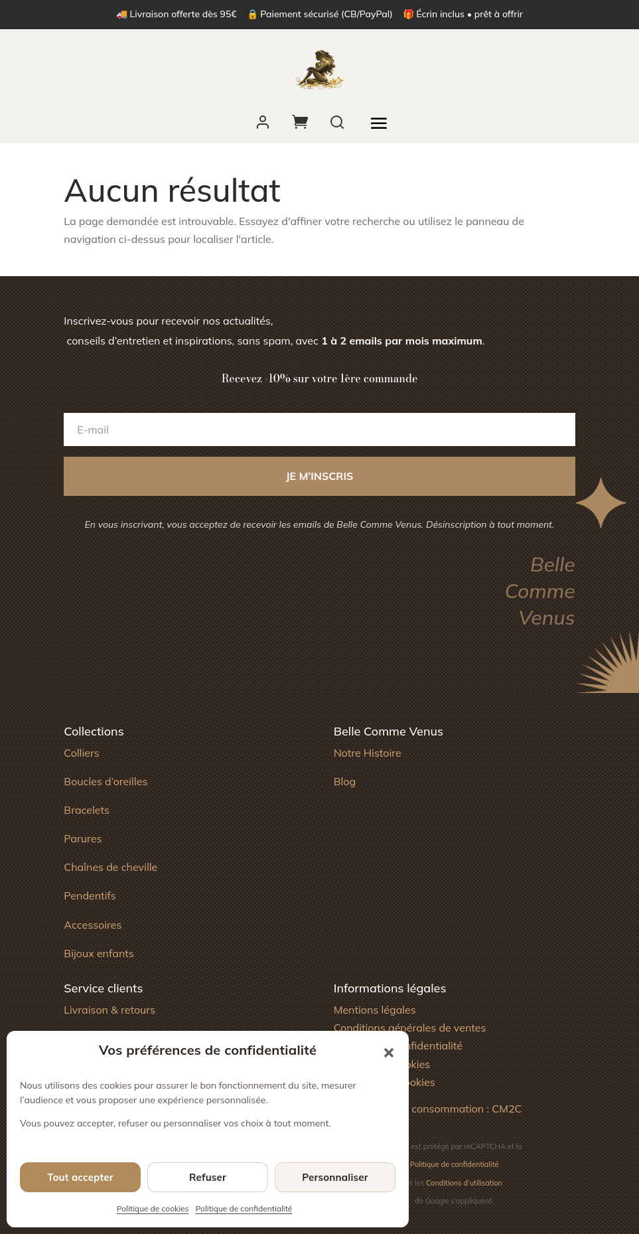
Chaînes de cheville (110, 867)
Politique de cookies (153, 1208)
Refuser (207, 1177)
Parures (83, 838)
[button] (388, 1052)
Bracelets (86, 809)
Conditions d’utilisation (464, 1183)
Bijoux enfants (99, 953)
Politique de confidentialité (244, 1208)
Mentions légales (375, 1009)
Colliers (81, 752)
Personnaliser (335, 1177)
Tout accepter (80, 1177)
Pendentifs (90, 895)
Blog (345, 781)
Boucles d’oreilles (105, 781)
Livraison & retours (109, 1009)
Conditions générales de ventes (410, 1027)
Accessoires (92, 924)
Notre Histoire (367, 752)
